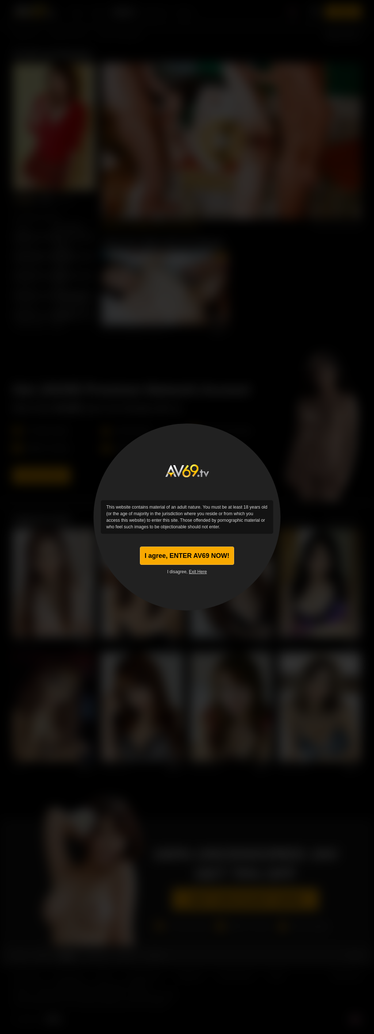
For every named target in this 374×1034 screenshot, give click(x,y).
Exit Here (198, 571)
